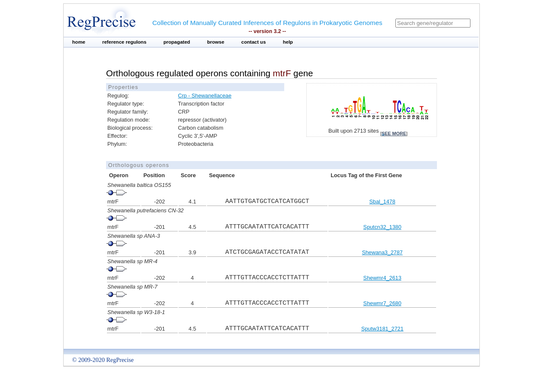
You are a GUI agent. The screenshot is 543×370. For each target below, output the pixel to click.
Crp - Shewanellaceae (205, 95)
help (288, 42)
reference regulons (124, 42)
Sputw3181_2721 (382, 328)
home (78, 42)
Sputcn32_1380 (382, 227)
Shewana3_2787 (382, 252)
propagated (176, 42)
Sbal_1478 (382, 201)
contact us (253, 42)
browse (215, 42)
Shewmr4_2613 (382, 278)
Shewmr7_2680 (382, 303)
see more (393, 133)
